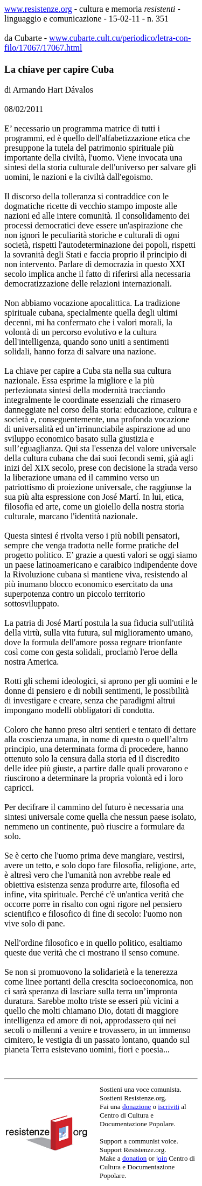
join (161, 1158)
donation (134, 1158)
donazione (136, 1107)
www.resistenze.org (38, 8)
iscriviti (168, 1107)
